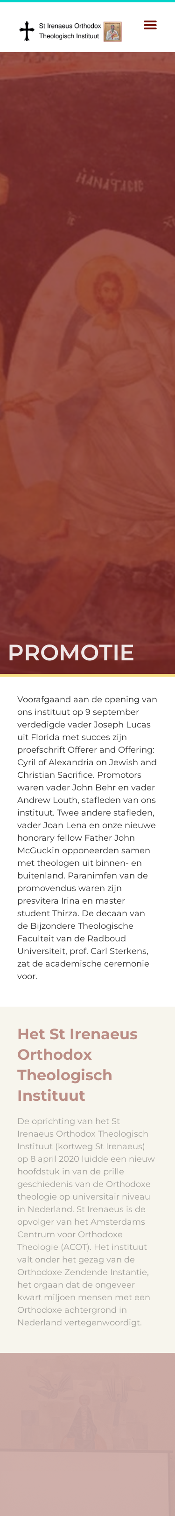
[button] (150, 24)
